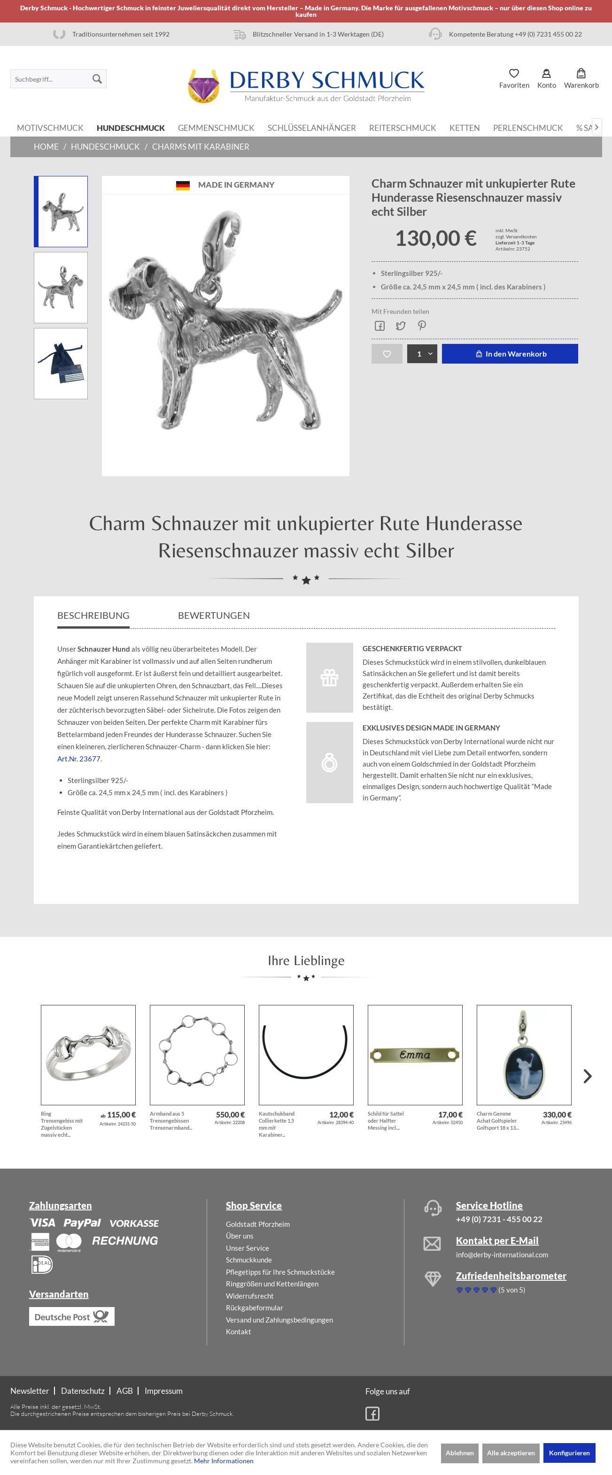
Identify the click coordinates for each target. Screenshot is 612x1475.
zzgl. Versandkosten (516, 236)
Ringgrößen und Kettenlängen (272, 1283)
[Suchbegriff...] (58, 78)
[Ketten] (465, 127)
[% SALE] (589, 127)
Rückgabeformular (254, 1307)
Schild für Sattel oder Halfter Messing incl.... (386, 1120)
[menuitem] (58, 78)
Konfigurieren (569, 1453)
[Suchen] (97, 78)
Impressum (164, 1391)
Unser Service (247, 1248)
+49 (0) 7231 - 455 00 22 (499, 1219)
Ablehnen (460, 1453)
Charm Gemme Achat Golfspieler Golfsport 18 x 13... (498, 1120)
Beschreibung (93, 615)
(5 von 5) (491, 1289)
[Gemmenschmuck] (216, 127)
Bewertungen (215, 615)
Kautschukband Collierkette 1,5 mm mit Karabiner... (276, 1124)
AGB (124, 1391)
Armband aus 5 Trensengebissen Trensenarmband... (171, 1120)
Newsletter (29, 1391)
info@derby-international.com (502, 1254)
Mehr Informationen (224, 1461)
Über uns (240, 1236)
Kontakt (238, 1331)
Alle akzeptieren (511, 1453)
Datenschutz (83, 1391)
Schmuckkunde (249, 1259)
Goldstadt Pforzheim (258, 1224)
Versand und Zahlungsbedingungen (279, 1319)
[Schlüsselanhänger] (312, 127)
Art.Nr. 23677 (79, 758)
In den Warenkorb (509, 353)
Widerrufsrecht (250, 1296)
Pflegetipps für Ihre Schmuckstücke (280, 1272)
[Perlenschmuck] (528, 127)
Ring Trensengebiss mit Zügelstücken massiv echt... (62, 1124)
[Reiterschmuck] (403, 127)
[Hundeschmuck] (130, 127)
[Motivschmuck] (50, 127)
